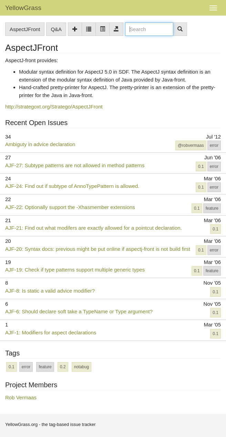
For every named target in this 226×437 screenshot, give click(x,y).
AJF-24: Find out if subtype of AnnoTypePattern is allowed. (72, 186)
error (214, 145)
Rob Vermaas (21, 397)
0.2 (63, 366)
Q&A (56, 29)
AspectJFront (25, 29)
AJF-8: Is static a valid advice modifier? (50, 291)
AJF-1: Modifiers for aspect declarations (50, 332)
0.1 (201, 166)
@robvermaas (191, 145)
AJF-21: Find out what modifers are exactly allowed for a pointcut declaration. (93, 228)
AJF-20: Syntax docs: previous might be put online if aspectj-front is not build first (97, 249)
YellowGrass (23, 7)
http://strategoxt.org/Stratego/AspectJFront (54, 107)
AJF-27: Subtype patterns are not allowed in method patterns (74, 165)
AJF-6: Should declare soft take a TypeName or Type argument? (79, 311)
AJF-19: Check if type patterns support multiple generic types (75, 270)
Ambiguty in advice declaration (40, 144)
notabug (81, 366)
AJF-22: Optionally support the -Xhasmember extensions (70, 207)
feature (212, 208)
